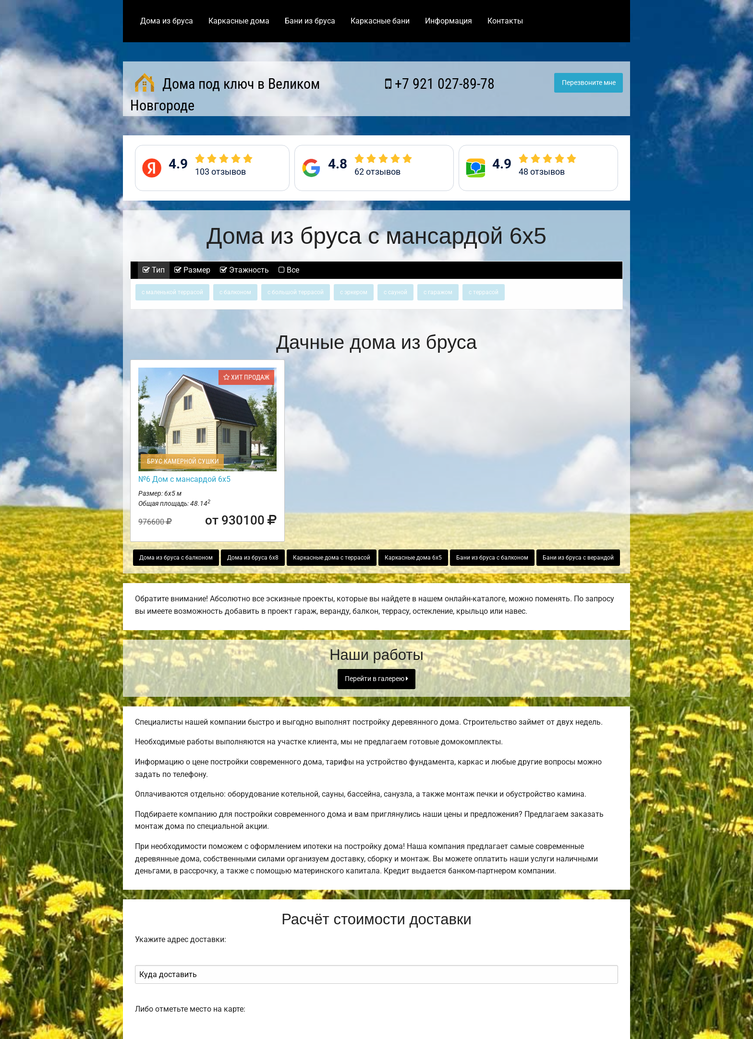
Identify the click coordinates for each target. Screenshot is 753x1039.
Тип (154, 270)
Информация (448, 20)
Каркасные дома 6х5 (413, 557)
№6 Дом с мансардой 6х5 (184, 479)
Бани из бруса (310, 20)
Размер (192, 270)
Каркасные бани (380, 20)
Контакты (505, 20)
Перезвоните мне (589, 83)
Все (289, 270)
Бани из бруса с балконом (492, 557)
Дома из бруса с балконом (176, 557)
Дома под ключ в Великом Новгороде (225, 93)
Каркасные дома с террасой (331, 557)
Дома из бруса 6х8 (253, 557)
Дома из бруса (166, 20)
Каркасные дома (238, 20)
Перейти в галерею (376, 679)
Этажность (244, 270)
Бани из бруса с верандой (578, 557)
